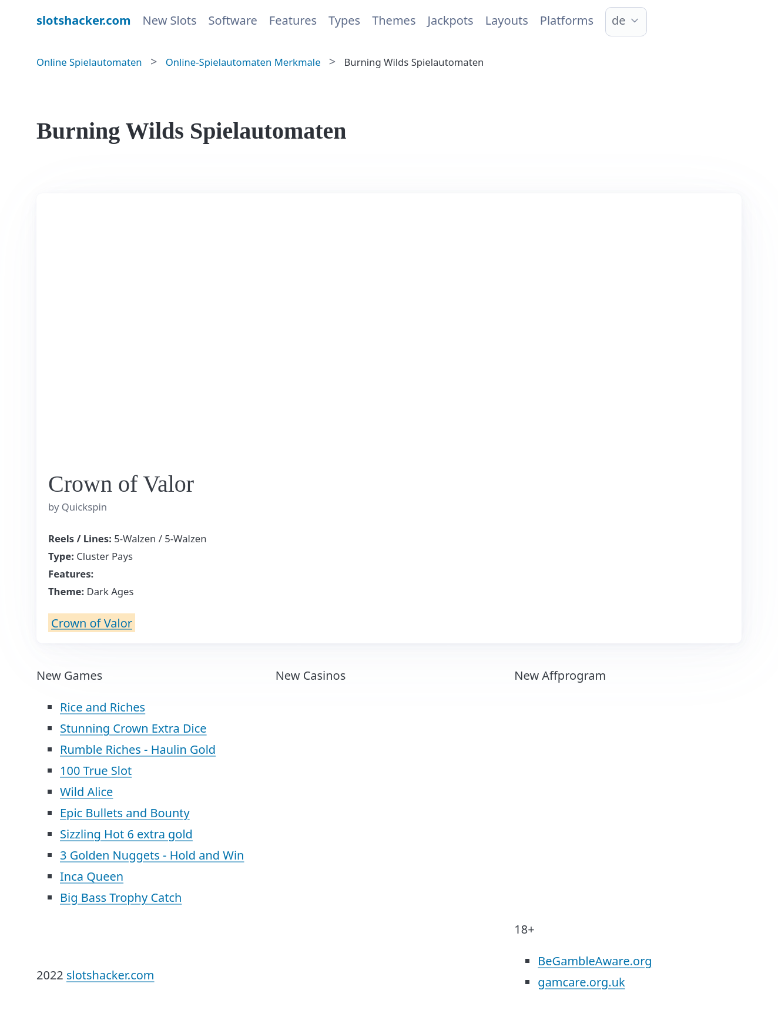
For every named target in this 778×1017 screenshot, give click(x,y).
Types (344, 20)
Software (233, 20)
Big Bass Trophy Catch (121, 897)
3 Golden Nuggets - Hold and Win (152, 855)
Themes (393, 20)
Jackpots (450, 20)
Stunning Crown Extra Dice (133, 728)
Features (293, 20)
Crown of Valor (91, 622)
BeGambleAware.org (595, 961)
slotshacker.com (110, 975)
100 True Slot (96, 770)
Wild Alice (86, 792)
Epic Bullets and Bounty (125, 813)
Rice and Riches (102, 707)
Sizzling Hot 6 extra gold (126, 834)
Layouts (506, 20)
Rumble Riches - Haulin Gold (138, 749)
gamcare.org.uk (581, 982)
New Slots (170, 20)
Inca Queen (91, 876)
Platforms (566, 20)
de (619, 20)
